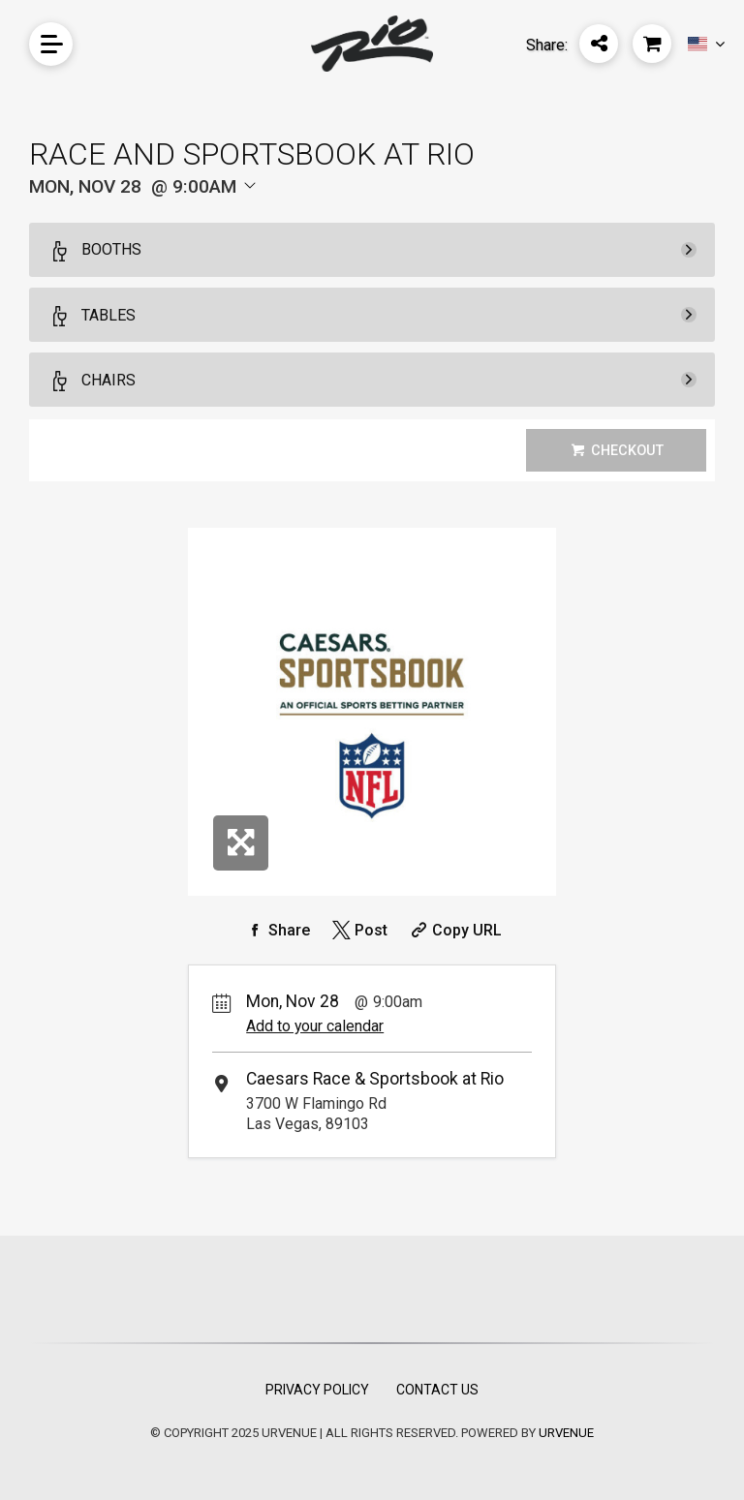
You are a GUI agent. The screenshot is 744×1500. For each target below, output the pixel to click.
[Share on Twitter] (358, 930)
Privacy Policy (317, 1389)
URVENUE (566, 1432)
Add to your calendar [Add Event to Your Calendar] (315, 1026)
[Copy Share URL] (454, 930)
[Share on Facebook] (276, 930)
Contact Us (437, 1389)
